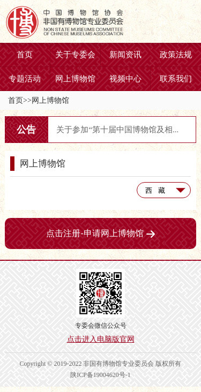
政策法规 (176, 54)
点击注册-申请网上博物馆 (100, 233)
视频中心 (125, 78)
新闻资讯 (125, 54)
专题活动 (25, 78)
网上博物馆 (75, 78)
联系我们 (176, 78)
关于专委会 (75, 54)
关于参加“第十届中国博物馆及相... (117, 129)
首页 (25, 54)
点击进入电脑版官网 (101, 339)
